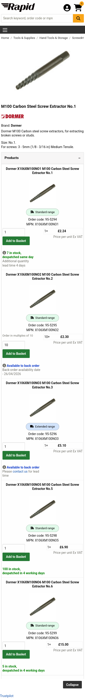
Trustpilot (6, 696)
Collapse (72, 685)
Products (12, 158)
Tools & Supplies (24, 38)
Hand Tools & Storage (53, 38)
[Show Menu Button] (5, 30)
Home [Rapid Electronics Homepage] (5, 38)
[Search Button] (78, 18)
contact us (20, 471)
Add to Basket (16, 241)
